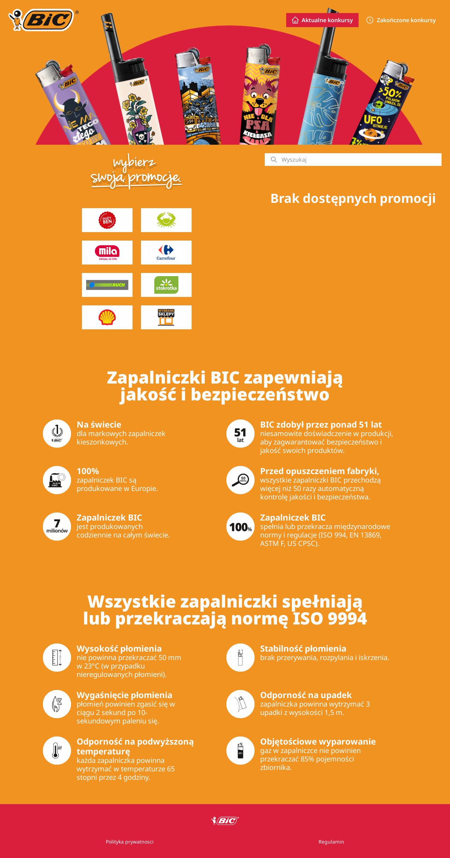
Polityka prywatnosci (130, 841)
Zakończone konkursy (401, 20)
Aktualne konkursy (322, 20)
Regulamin (331, 841)
